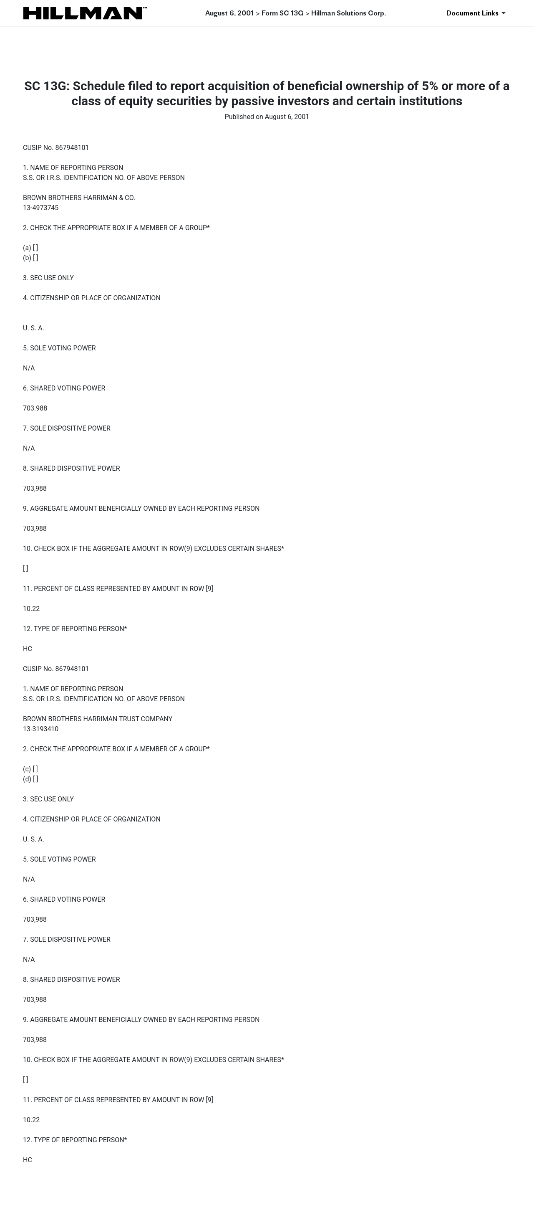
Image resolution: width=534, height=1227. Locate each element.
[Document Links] (477, 13)
